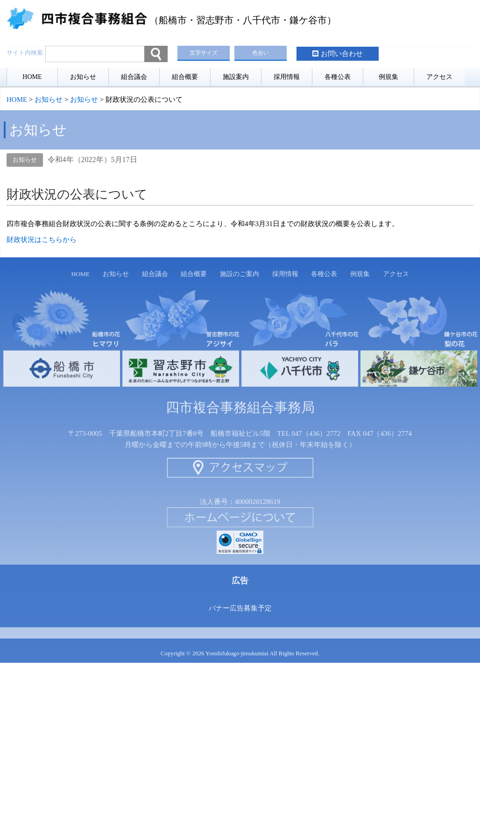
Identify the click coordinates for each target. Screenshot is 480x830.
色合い (260, 53)
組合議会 (134, 76)
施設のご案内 (239, 273)
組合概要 (185, 76)
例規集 (388, 76)
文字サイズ (204, 53)
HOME (32, 76)
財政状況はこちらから (42, 239)
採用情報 (287, 76)
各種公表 (338, 76)
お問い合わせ (342, 53)
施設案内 (236, 76)
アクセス (439, 76)
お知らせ (83, 76)
